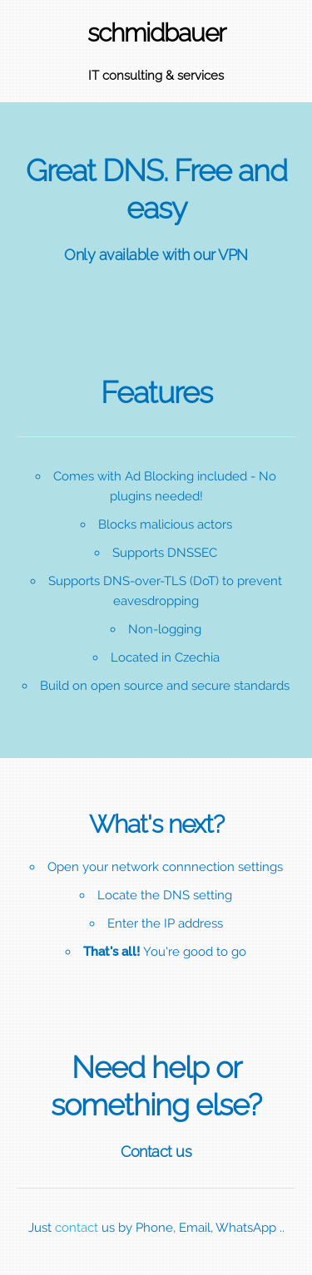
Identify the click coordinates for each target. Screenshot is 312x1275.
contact (76, 1227)
